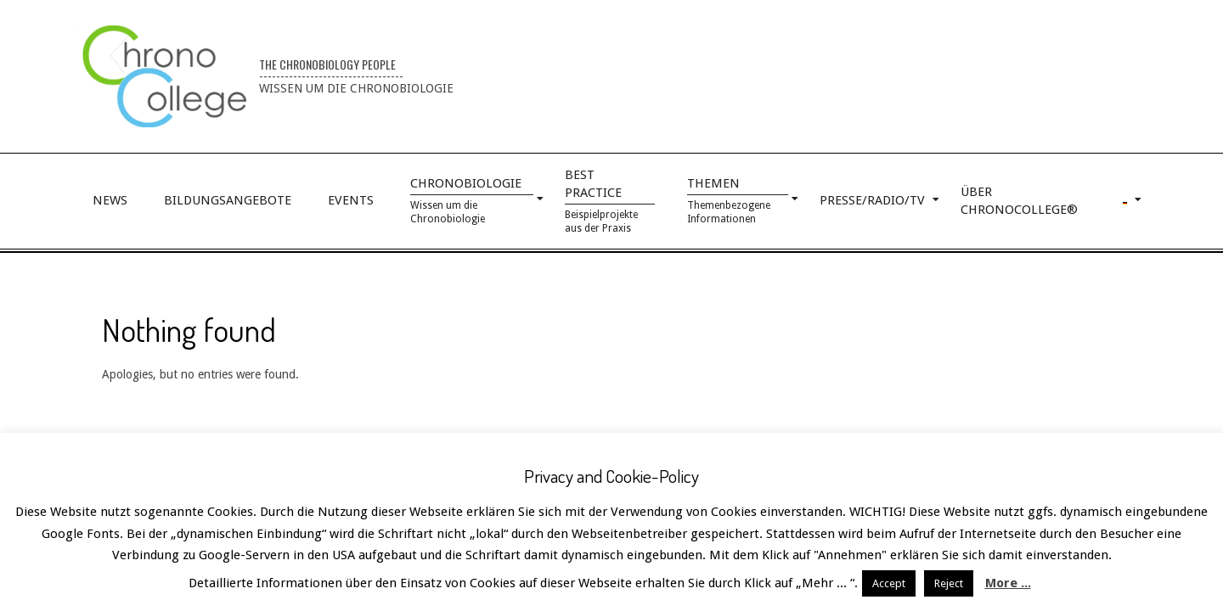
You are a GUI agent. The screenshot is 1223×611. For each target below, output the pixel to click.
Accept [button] (888, 583)
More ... (1008, 583)
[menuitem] (1127, 200)
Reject (948, 583)
